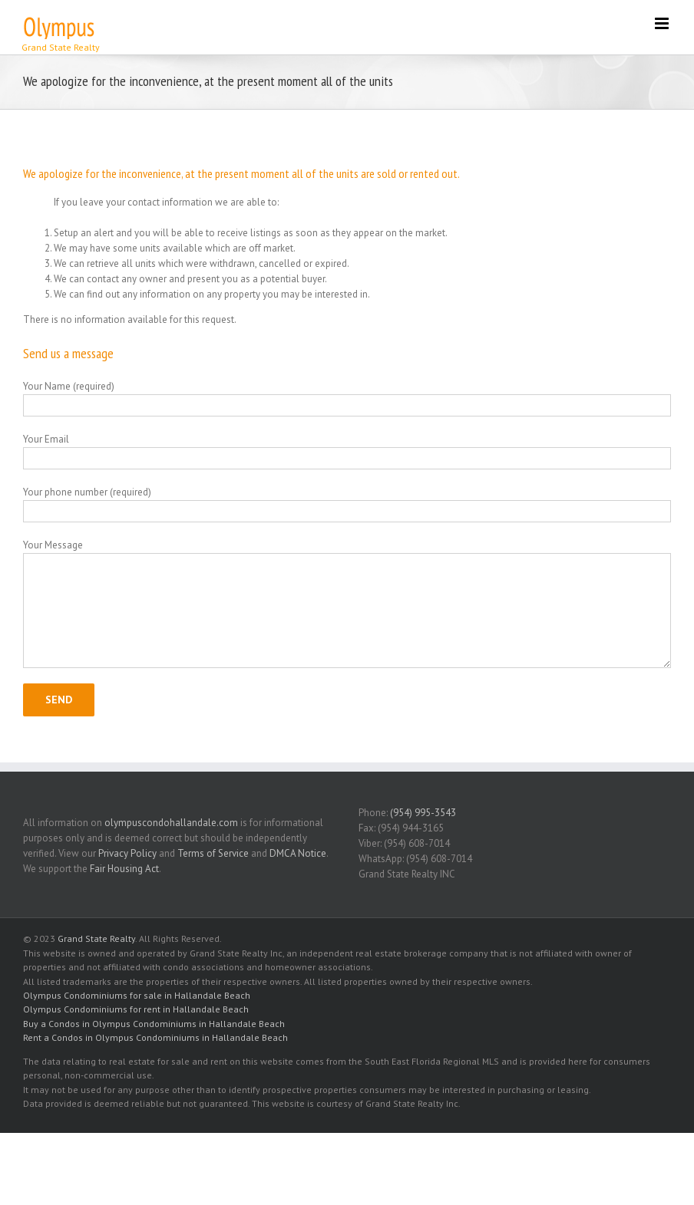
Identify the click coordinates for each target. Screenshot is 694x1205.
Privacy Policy (127, 853)
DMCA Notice (297, 853)
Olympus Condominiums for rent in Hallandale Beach (136, 1009)
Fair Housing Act (124, 868)
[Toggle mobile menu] (663, 23)
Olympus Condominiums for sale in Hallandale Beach (136, 995)
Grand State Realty (96, 938)
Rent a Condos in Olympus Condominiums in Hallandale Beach (155, 1037)
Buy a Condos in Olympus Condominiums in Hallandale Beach (154, 1023)
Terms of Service (213, 853)
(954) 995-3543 (423, 812)
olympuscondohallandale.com (171, 822)
